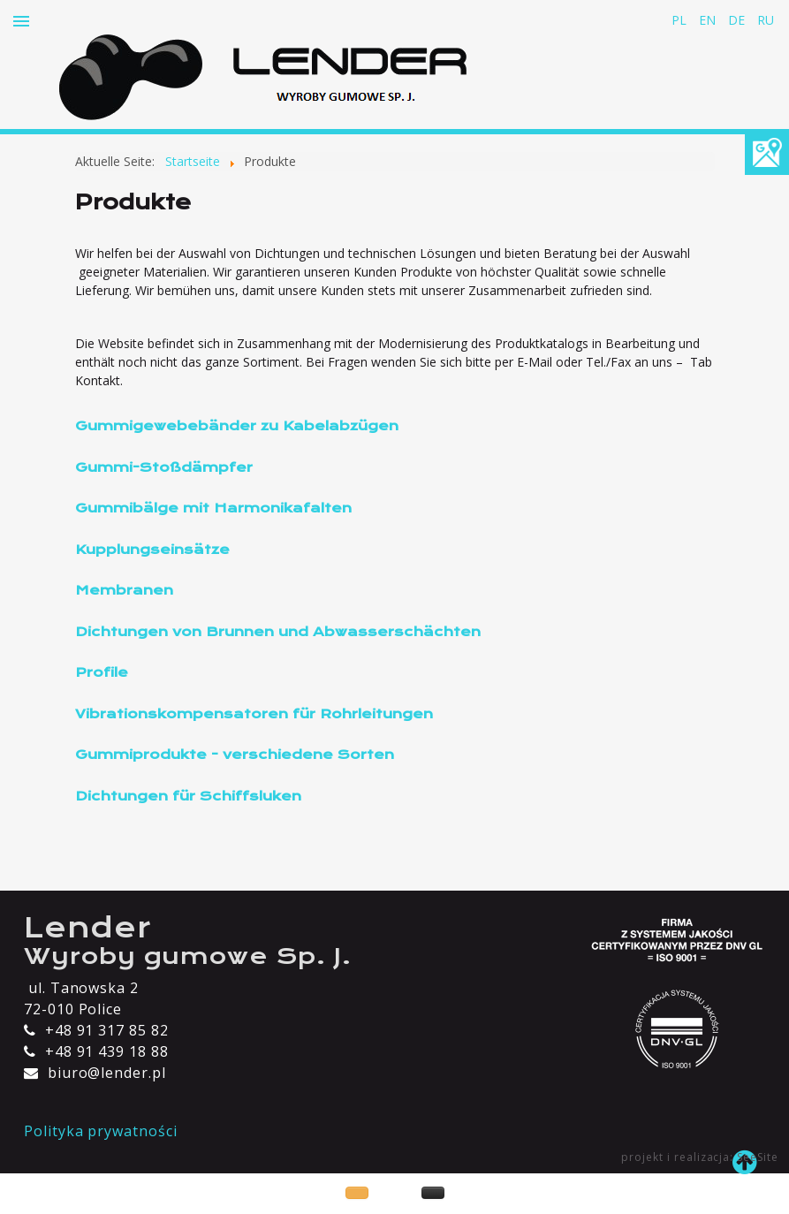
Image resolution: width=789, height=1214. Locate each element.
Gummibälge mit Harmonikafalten (213, 508)
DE (738, 19)
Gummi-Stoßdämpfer (164, 467)
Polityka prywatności (101, 1131)
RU (765, 19)
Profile (101, 672)
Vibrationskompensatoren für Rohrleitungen (254, 714)
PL (680, 19)
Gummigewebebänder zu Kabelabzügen (236, 426)
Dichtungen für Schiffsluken (188, 796)
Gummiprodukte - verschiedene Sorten (234, 755)
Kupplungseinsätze (152, 550)
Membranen (124, 590)
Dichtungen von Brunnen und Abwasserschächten (278, 632)
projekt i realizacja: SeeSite (699, 1157)
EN (709, 19)
